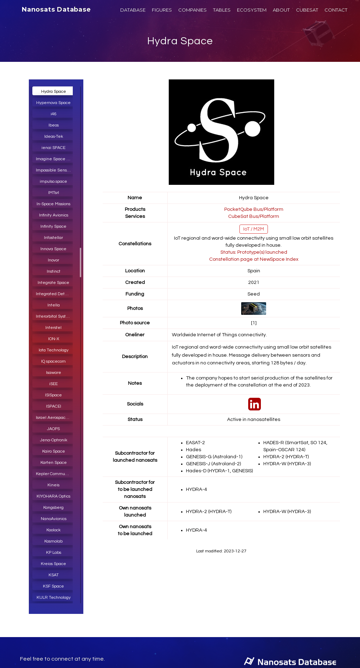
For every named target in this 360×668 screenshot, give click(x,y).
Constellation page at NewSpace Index (253, 259)
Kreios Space (53, 564)
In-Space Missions (53, 204)
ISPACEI (53, 406)
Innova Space (53, 249)
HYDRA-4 (196, 489)
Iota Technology (54, 350)
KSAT (54, 575)
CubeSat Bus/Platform (253, 216)
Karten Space (53, 462)
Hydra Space (180, 40)
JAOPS (53, 429)
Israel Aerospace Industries (55, 417)
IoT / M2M (253, 229)
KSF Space (53, 586)
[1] (254, 322)
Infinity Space (53, 226)
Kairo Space (53, 451)
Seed (254, 294)
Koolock (53, 530)
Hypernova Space (53, 102)
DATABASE (133, 10)
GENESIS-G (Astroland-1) (214, 456)
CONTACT (335, 10)
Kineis (53, 485)
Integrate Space (53, 282)
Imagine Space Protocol (55, 159)
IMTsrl (53, 192)
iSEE (53, 384)
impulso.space (53, 181)
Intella (53, 305)
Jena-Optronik (53, 440)
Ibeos (54, 125)
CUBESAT (307, 10)
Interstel (53, 327)
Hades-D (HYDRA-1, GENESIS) (219, 470)
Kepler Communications (55, 474)
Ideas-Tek (53, 136)
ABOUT (281, 10)
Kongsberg (53, 507)
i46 (54, 114)
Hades (193, 449)
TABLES (222, 10)
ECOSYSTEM (251, 10)
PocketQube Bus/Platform (253, 209)
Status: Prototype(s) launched (253, 252)
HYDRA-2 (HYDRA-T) (286, 456)
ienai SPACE (53, 147)
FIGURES (162, 10)
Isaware (53, 372)
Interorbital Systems (55, 316)
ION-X (53, 339)
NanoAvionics (53, 519)
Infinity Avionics (53, 215)
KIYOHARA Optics (53, 496)
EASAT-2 (195, 442)
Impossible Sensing (54, 170)
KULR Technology (54, 597)
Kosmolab (53, 541)
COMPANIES (192, 10)
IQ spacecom (53, 361)
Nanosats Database (56, 9)
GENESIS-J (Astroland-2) (213, 463)
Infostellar (53, 237)
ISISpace (53, 395)
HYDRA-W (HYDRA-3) (287, 463)
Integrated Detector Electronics (55, 294)
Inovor (53, 260)
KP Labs (53, 552)
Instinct (53, 271)
